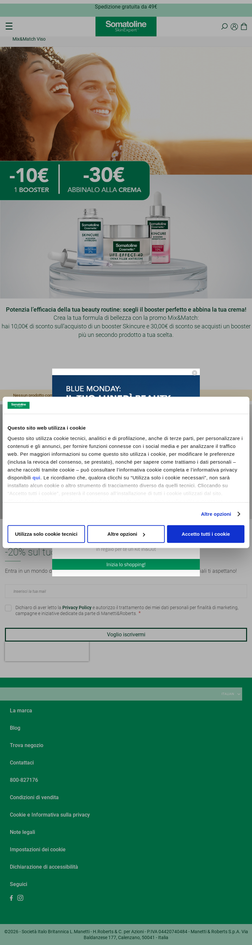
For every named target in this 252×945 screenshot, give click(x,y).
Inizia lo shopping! (126, 564)
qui (36, 477)
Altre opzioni (216, 514)
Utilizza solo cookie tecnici (46, 534)
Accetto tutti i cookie (205, 534)
